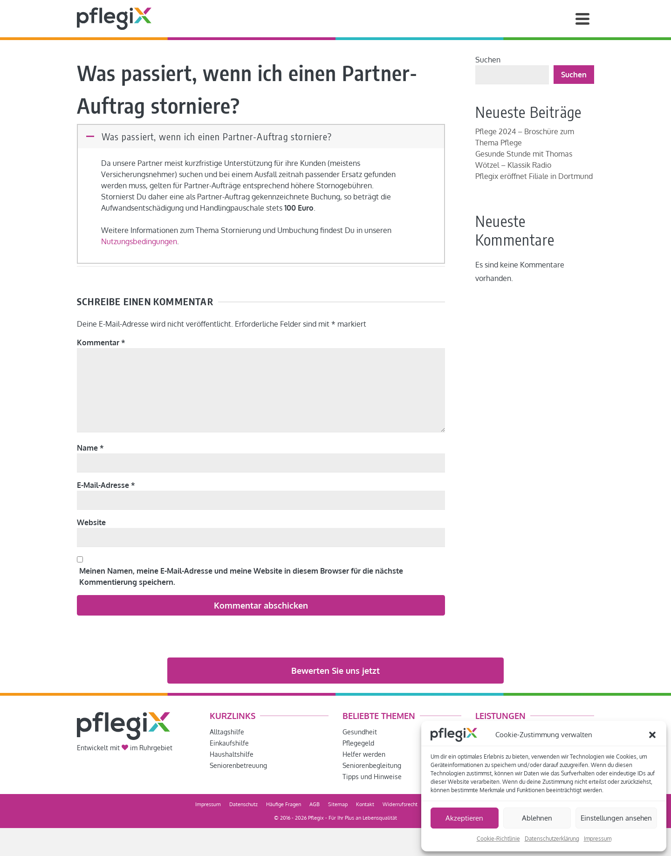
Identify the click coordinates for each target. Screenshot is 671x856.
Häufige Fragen (283, 804)
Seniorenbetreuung (238, 765)
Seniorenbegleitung (371, 765)
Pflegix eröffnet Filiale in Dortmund (534, 176)
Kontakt (365, 804)
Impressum (597, 838)
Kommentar (101, 342)
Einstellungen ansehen (616, 818)
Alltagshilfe (227, 732)
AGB (314, 804)
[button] (652, 735)
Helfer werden (363, 754)
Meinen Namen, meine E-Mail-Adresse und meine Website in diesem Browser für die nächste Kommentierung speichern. (241, 576)
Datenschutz (243, 804)
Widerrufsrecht (400, 804)
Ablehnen (537, 818)
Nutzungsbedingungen (139, 241)
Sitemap (338, 804)
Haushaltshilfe (231, 754)
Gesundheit (359, 732)
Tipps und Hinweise (372, 777)
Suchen (487, 59)
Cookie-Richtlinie (498, 838)
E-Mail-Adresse (106, 485)
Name (90, 447)
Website (91, 522)
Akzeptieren (464, 818)
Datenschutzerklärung (552, 838)
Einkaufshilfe (229, 743)
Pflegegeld (358, 743)
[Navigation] (582, 18)
